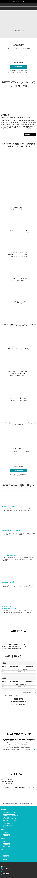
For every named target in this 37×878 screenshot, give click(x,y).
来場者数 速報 (15, 644)
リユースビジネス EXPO (8, 825)
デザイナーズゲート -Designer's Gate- (11, 815)
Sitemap (5, 859)
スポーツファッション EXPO (9, 822)
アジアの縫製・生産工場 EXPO (9, 818)
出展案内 (3, 829)
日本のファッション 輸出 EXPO (9, 812)
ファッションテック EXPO (8, 823)
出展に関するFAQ (7, 835)
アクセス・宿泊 (6, 846)
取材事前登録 (6, 855)
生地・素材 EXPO (6, 817)
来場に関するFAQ (7, 844)
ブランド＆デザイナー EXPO (9, 814)
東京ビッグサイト (6, 871)
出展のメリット (6, 834)
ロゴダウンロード (7, 856)
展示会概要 (3, 809)
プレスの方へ (4, 852)
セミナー (3, 849)
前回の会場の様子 (16, 646)
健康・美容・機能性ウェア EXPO (10, 820)
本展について (6, 841)
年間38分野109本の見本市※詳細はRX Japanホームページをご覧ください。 (18, 749)
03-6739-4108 (5, 874)
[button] (18, 67)
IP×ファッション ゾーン (8, 826)
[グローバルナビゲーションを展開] (18, 1)
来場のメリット (6, 843)
